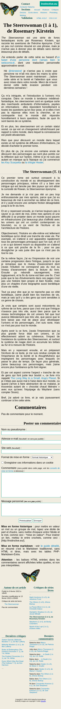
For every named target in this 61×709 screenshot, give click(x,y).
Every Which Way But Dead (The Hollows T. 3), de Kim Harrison (12, 670)
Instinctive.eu (49, 4)
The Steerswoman (12, 611)
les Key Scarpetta (11, 162)
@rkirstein (14, 71)
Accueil (37, 10)
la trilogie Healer (34, 162)
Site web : (30, 450)
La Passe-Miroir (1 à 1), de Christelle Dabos (39, 615)
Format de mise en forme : (27, 457)
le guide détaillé (50, 553)
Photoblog (53, 12)
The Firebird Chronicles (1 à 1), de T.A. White (13, 664)
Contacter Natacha (27, 7)
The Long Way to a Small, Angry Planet (33, 378)
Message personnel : (30, 514)
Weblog (23, 15)
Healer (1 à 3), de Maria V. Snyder (40, 672)
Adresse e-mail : (30, 440)
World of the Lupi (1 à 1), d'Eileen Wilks (39, 635)
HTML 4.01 (41, 18)
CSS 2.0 (52, 18)
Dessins (23, 12)
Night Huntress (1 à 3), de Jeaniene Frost (39, 605)
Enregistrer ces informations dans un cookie (27, 462)
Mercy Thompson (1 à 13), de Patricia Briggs (41, 651)
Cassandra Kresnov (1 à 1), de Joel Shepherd (41, 691)
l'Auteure (45, 10)
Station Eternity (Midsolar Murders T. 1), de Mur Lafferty (13, 648)
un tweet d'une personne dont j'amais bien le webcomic (30, 60)
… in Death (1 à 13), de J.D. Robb (41, 662)
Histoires (43, 12)
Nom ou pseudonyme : (30, 431)
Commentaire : (30, 484)
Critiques (55, 10)
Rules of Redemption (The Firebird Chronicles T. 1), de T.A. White (12, 658)
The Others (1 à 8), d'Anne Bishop (41, 682)
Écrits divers (33, 12)
